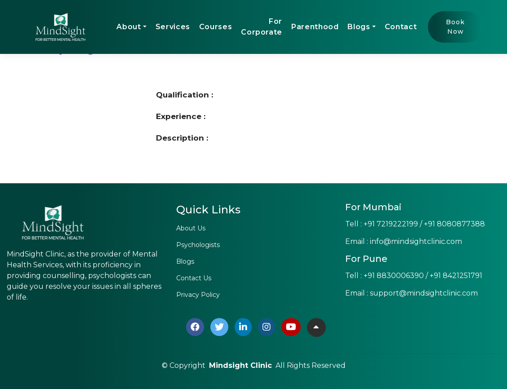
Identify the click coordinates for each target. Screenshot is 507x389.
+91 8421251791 (456, 275)
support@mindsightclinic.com (424, 293)
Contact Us (193, 278)
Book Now (455, 26)
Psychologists (198, 245)
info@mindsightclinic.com (416, 241)
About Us (190, 228)
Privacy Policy (198, 295)
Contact (401, 26)
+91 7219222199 (391, 224)
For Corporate (261, 26)
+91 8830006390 (394, 275)
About (128, 26)
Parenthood (314, 26)
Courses (215, 26)
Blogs (358, 26)
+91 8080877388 (454, 224)
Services (173, 26)
